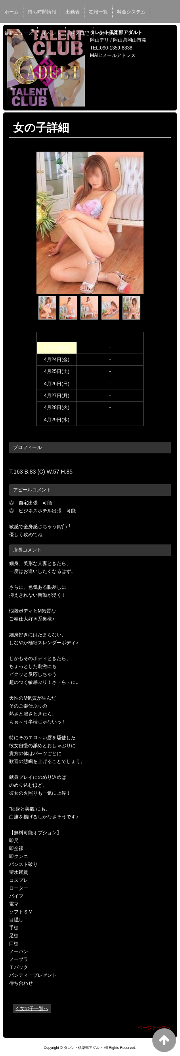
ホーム (11, 12)
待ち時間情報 (42, 12)
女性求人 (107, 33)
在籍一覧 (98, 12)
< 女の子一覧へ (31, 1008)
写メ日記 (79, 33)
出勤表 (72, 12)
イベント (51, 33)
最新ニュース (18, 33)
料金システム (131, 12)
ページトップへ (154, 1028)
